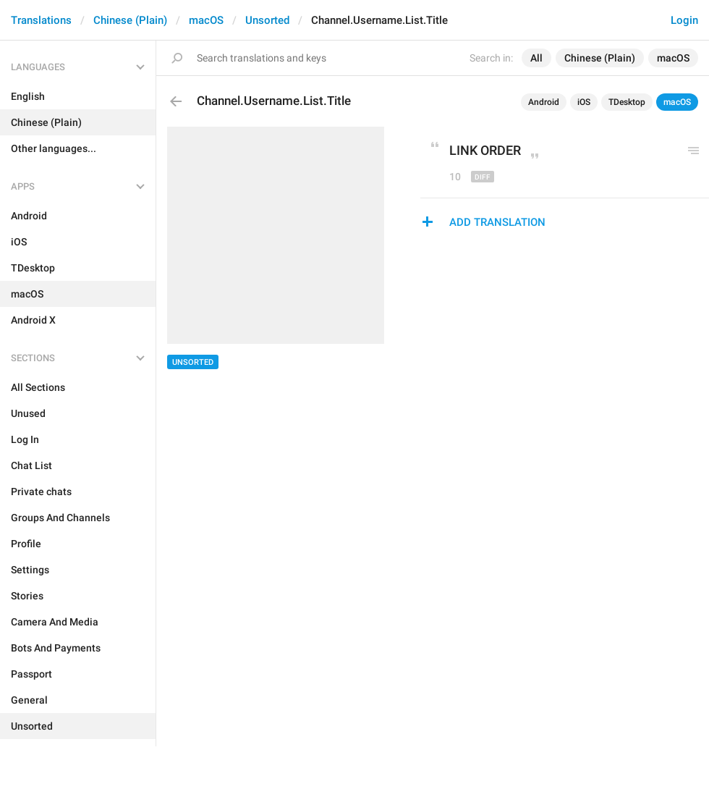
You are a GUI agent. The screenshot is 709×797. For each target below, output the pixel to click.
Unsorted (267, 20)
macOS (206, 20)
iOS (583, 102)
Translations (41, 20)
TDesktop (626, 102)
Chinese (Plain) (130, 20)
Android (543, 102)
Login (684, 20)
